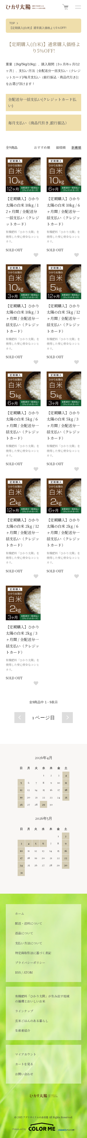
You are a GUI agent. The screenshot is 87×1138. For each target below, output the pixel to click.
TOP (12, 23)
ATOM (28, 972)
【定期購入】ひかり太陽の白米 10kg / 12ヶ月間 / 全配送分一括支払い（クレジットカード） (22, 211)
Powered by (43, 1127)
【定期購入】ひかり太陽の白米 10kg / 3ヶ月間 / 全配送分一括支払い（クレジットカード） (22, 318)
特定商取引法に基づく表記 (33, 953)
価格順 (61, 147)
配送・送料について (28, 923)
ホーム (19, 913)
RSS (18, 972)
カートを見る (24, 1064)
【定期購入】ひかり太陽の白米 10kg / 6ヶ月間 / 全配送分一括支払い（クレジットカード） (63, 211)
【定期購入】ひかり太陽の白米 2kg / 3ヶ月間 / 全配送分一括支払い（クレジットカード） (22, 639)
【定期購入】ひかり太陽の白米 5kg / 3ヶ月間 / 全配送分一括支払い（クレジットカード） (63, 425)
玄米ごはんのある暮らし (31, 1021)
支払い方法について (28, 943)
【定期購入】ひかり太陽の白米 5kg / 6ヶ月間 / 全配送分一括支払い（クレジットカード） (22, 425)
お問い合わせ (24, 1074)
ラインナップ (24, 1011)
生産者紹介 (22, 1030)
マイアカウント (25, 1054)
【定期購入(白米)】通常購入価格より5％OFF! (37, 28)
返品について (24, 933)
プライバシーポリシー (30, 962)
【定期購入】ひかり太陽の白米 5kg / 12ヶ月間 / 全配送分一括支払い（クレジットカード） (63, 318)
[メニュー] (78, 7)
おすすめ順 (42, 147)
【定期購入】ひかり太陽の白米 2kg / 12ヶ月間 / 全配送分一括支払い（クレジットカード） (22, 532)
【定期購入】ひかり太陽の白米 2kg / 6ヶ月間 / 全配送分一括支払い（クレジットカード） (63, 532)
